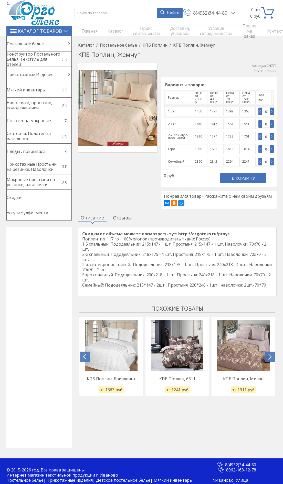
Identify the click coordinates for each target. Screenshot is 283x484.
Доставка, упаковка (155, 31)
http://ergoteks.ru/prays (203, 234)
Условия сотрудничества (188, 31)
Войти (263, 31)
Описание (92, 218)
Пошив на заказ (218, 31)
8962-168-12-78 (241, 469)
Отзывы (122, 218)
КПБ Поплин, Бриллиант (111, 379)
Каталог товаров (39, 31)
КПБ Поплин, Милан (243, 379)
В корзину (243, 178)
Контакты (241, 31)
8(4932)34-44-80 (210, 12)
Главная (84, 31)
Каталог (101, 31)
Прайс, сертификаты (125, 31)
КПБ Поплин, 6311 (177, 379)
